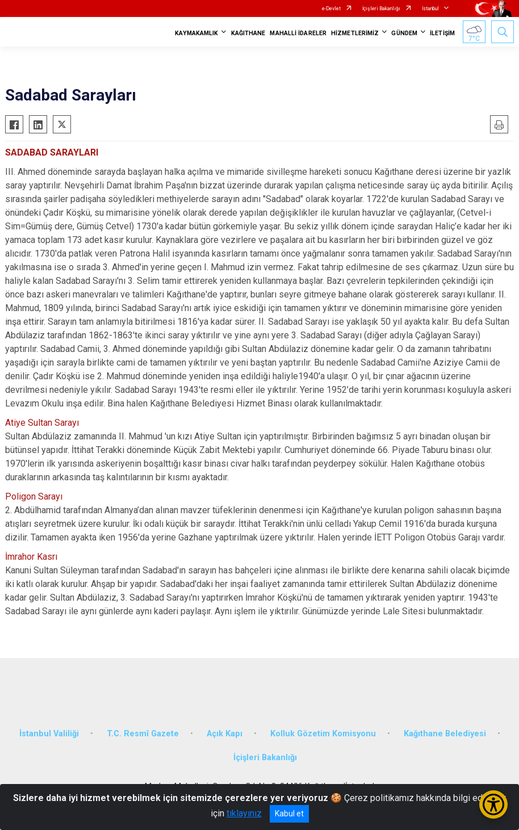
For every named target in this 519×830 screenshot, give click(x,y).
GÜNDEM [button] (404, 33)
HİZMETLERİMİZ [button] (355, 33)
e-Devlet (331, 8)
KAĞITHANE (248, 33)
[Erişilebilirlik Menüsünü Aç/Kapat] (493, 804)
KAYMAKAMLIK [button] (196, 33)
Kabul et (289, 813)
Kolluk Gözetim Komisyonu (323, 734)
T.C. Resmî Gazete (143, 734)
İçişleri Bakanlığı (381, 8)
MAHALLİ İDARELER (298, 33)
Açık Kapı (224, 734)
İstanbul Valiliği (49, 734)
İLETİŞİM (442, 33)
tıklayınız (244, 813)
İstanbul (430, 8)
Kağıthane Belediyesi (445, 734)
